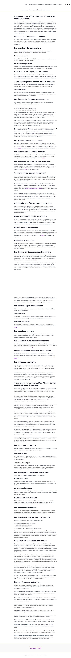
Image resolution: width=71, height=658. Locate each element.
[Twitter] (67, 4)
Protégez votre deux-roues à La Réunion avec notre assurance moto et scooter (46, 4)
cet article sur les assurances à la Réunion (34, 188)
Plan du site (27, 646)
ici (32, 347)
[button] (62, 4)
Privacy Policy (42, 646)
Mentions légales (34, 646)
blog (26, 4)
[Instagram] (69, 4)
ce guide (28, 369)
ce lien (43, 158)
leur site (35, 259)
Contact (35, 648)
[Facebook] (65, 4)
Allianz (19, 148)
